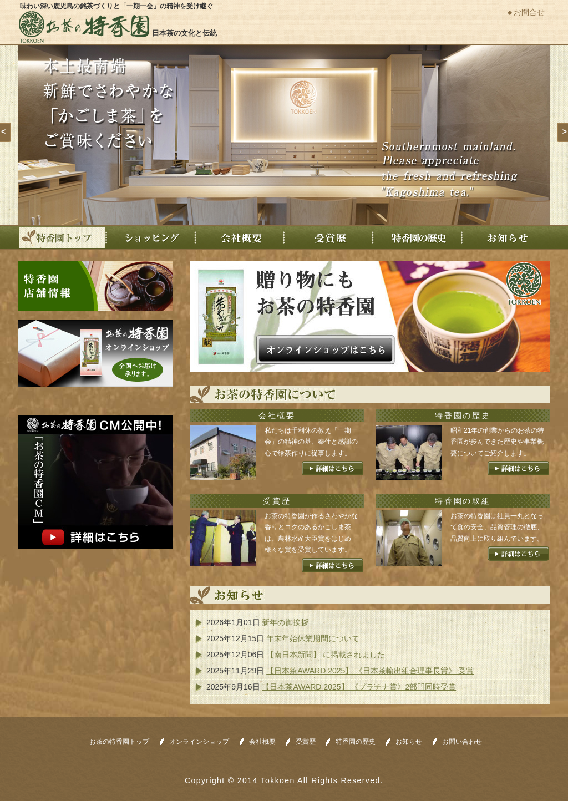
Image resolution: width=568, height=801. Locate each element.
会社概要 (240, 237)
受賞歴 (329, 237)
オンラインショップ (199, 742)
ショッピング (151, 237)
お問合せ (529, 12)
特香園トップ (62, 237)
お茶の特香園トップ (119, 742)
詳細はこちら (332, 468)
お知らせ (506, 237)
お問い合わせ (462, 742)
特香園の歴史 (417, 237)
